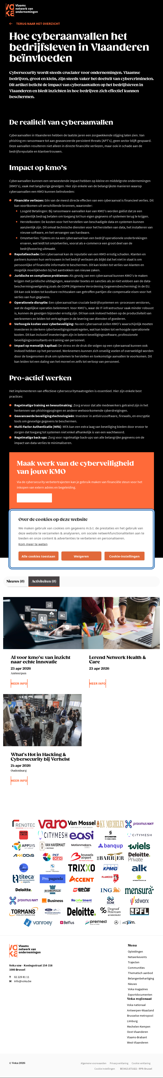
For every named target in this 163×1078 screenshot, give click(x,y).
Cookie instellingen (104, 1068)
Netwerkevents (137, 957)
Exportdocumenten (140, 994)
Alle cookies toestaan (38, 556)
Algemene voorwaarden (93, 1063)
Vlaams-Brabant (137, 1037)
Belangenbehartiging (141, 978)
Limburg (132, 1021)
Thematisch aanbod (140, 973)
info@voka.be (22, 981)
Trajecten (133, 962)
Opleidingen (135, 951)
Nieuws (132, 984)
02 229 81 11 (21, 977)
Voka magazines (138, 989)
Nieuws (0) (15, 582)
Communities (136, 968)
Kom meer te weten (33, 544)
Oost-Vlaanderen (137, 1032)
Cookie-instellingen (124, 556)
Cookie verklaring (141, 1063)
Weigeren (81, 556)
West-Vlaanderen (137, 1042)
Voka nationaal (136, 1005)
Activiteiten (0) (44, 582)
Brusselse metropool (140, 1015)
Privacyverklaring (119, 1063)
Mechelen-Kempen (138, 1026)
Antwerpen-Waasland (140, 1010)
